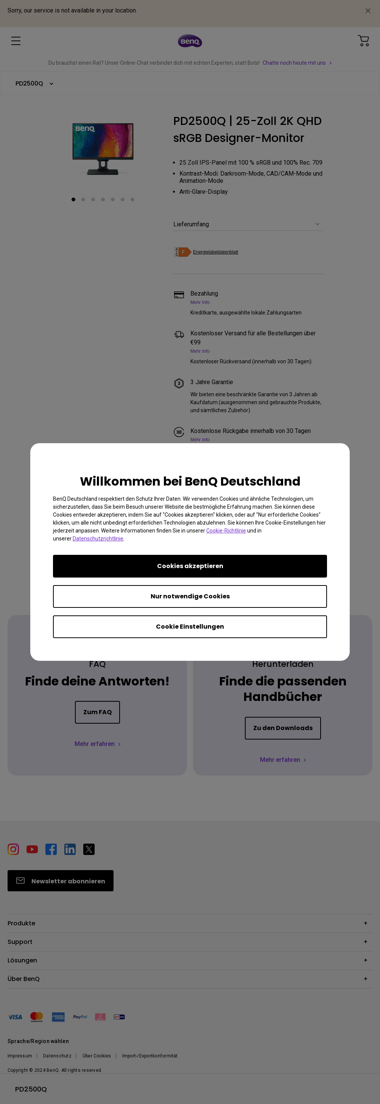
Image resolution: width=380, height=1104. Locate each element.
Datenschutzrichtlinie (98, 539)
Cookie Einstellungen (190, 626)
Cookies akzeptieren (190, 566)
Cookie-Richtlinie (226, 531)
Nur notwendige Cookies (190, 596)
